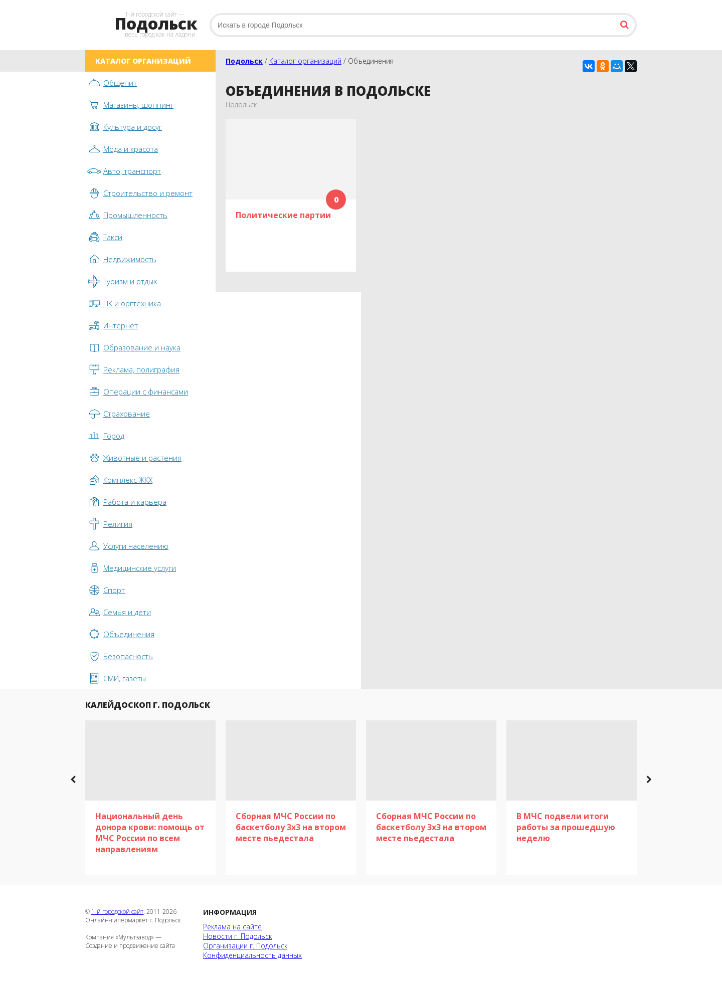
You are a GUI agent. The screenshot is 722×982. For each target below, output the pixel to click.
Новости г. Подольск (237, 936)
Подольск (244, 61)
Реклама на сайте (232, 926)
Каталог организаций (305, 61)
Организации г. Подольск (245, 945)
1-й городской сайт (117, 911)
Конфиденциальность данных (252, 955)
